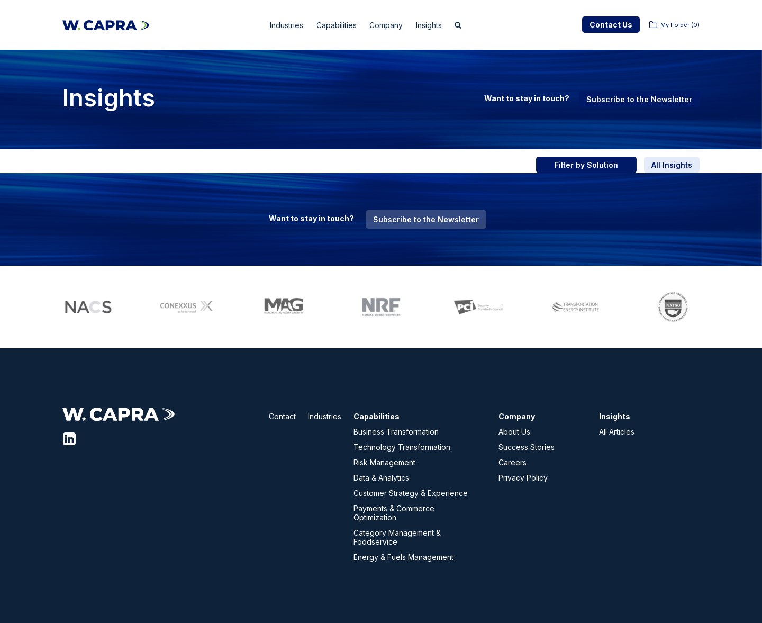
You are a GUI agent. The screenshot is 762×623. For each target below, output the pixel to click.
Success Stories (526, 447)
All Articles (616, 431)
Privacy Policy (523, 477)
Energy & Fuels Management (403, 557)
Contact (282, 416)
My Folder (680, 25)
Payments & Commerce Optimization (393, 513)
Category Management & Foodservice (397, 537)
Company (392, 25)
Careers (512, 462)
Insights (440, 25)
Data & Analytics (381, 477)
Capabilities (335, 25)
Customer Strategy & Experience (410, 493)
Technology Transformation (401, 447)
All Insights (671, 164)
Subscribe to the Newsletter (639, 99)
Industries (278, 25)
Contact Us (610, 24)
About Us (514, 431)
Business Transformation (396, 431)
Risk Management (384, 462)
